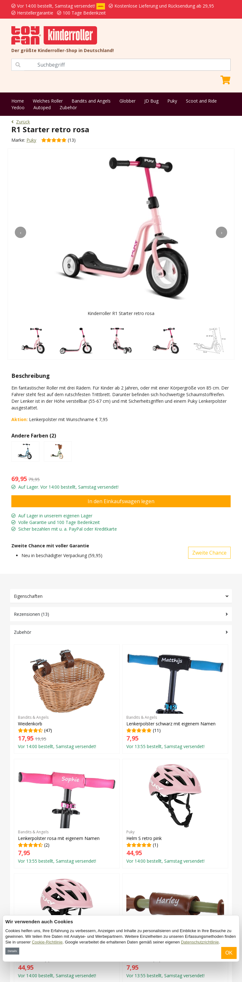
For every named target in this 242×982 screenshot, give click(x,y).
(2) (67, 813)
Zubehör (68, 107)
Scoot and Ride (201, 101)
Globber (127, 101)
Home (17, 101)
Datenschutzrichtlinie (200, 942)
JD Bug (151, 101)
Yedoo (18, 107)
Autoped (42, 107)
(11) (175, 698)
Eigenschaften (28, 596)
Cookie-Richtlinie (47, 942)
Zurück (20, 122)
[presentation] (20, 232)
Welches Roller (48, 101)
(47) (67, 698)
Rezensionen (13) (31, 614)
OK (229, 952)
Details (12, 951)
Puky (172, 101)
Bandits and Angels (91, 101)
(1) (175, 813)
